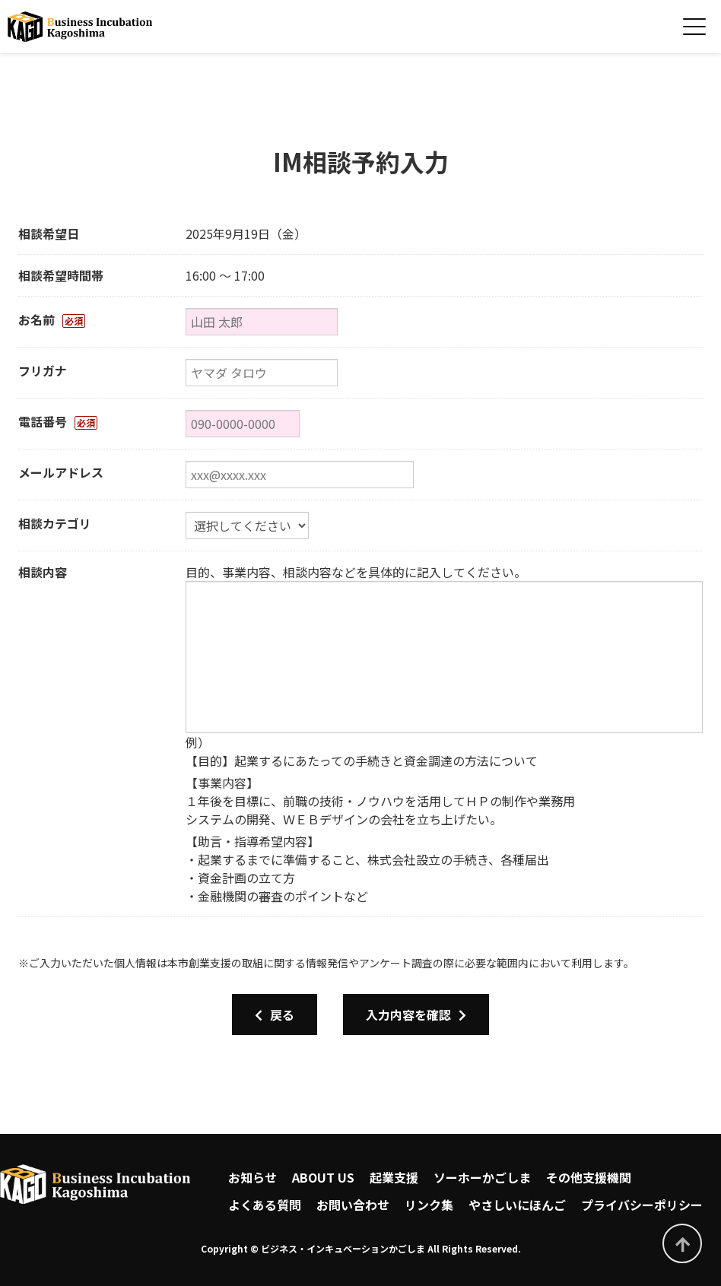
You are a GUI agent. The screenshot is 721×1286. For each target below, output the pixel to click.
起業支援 (394, 1177)
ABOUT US (323, 1177)
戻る (274, 1014)
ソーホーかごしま (482, 1177)
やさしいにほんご (517, 1205)
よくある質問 (264, 1205)
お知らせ (252, 1177)
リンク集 (429, 1205)
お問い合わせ (352, 1205)
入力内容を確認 (416, 1014)
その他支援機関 (588, 1177)
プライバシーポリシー (642, 1205)
